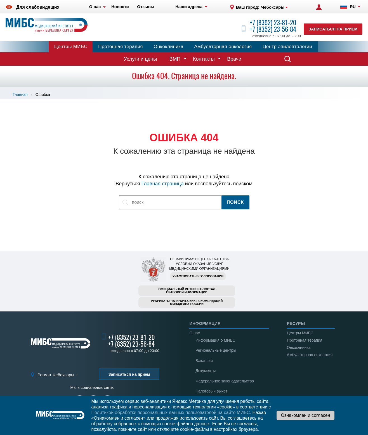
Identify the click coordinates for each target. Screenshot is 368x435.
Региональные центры (215, 350)
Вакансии (204, 360)
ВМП (175, 59)
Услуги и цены (140, 59)
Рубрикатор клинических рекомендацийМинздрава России (187, 302)
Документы (205, 370)
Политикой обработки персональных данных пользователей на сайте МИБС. (171, 412)
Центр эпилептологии (287, 46)
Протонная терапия (120, 46)
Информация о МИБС (215, 340)
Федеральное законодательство (224, 381)
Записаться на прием (333, 29)
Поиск (235, 202)
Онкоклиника (168, 46)
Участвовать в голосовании (198, 276)
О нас (194, 333)
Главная (20, 94)
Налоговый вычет (211, 391)
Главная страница (162, 183)
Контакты (204, 59)
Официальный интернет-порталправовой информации (186, 290)
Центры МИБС (71, 46)
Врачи (234, 59)
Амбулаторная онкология (223, 46)
